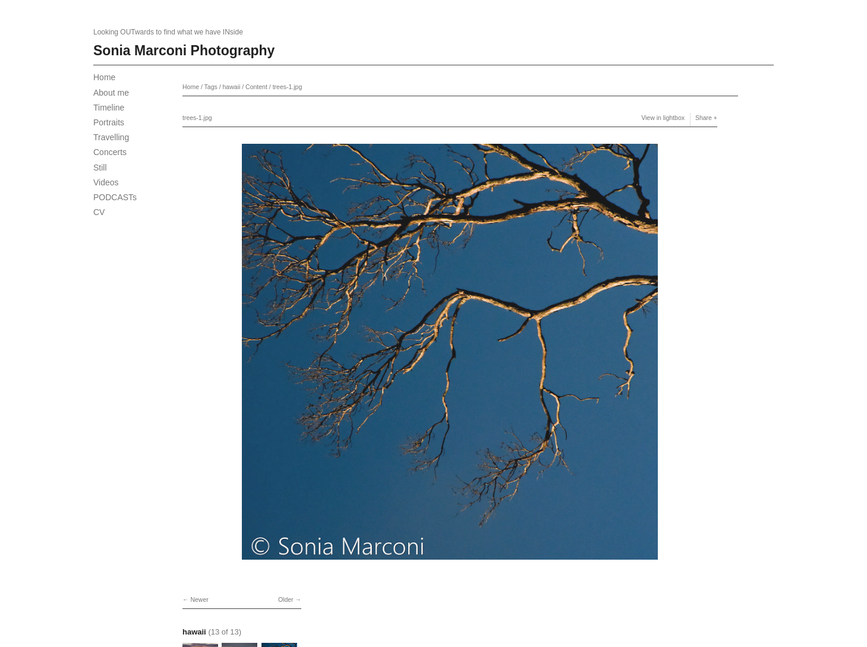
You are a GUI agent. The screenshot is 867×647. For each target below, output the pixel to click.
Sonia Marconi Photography (184, 50)
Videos (106, 182)
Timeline (108, 107)
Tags (210, 86)
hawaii (232, 86)
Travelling (111, 137)
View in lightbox (663, 117)
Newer (199, 599)
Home (104, 77)
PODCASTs (115, 197)
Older (286, 599)
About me (111, 92)
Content (256, 86)
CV (99, 212)
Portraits (108, 122)
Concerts (110, 152)
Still (100, 167)
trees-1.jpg (287, 86)
